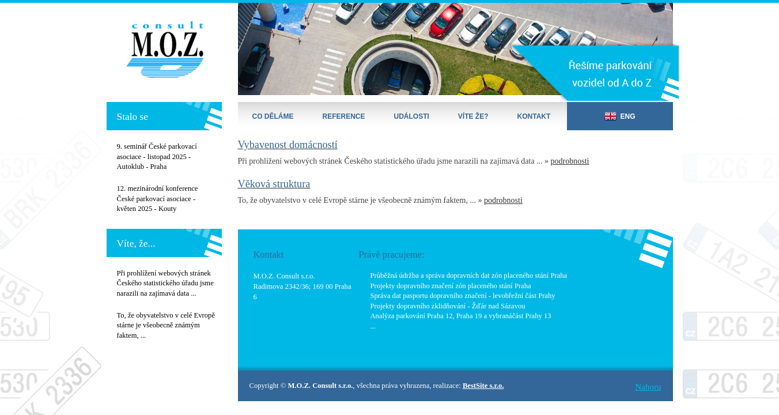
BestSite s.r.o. (483, 386)
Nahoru (648, 386)
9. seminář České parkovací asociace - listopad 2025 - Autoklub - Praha (157, 156)
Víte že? (473, 116)
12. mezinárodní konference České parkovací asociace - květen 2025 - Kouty (157, 198)
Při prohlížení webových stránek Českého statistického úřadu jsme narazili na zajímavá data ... (165, 283)
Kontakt (534, 116)
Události (411, 116)
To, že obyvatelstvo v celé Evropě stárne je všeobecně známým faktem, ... (166, 325)
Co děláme (273, 116)
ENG (619, 116)
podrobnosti (570, 161)
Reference (344, 116)
